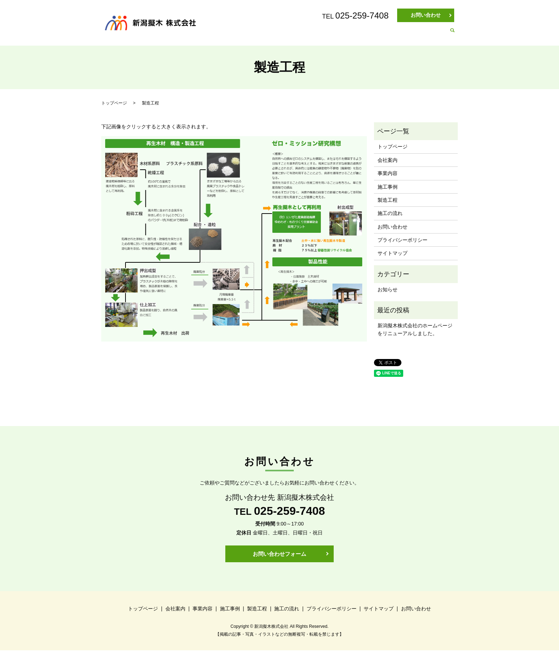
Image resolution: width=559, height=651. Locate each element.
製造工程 (390, 34)
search (452, 34)
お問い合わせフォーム (279, 554)
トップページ (245, 34)
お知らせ (388, 289)
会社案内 (285, 34)
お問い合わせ (426, 15)
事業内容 (320, 34)
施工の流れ (427, 34)
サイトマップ (392, 253)
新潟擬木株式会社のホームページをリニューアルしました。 (415, 329)
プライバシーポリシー (402, 240)
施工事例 (355, 34)
